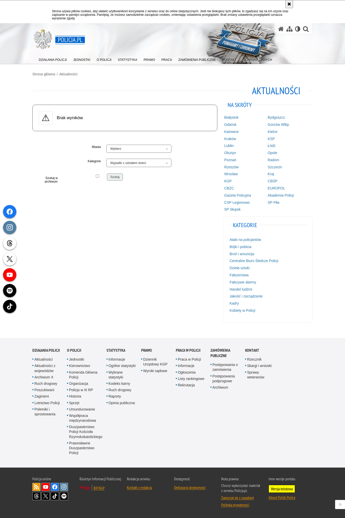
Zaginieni (41, 396)
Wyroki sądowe (155, 371)
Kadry (234, 303)
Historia (75, 396)
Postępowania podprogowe (224, 378)
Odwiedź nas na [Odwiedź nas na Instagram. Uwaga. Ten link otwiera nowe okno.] (64, 487)
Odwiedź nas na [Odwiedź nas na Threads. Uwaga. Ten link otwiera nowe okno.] (36, 496)
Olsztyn (230, 153)
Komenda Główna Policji (83, 374)
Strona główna (43, 74)
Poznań (230, 160)
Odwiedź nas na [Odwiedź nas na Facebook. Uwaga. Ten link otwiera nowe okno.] (55, 487)
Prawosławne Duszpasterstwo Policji (82, 448)
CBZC (229, 188)
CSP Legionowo (237, 202)
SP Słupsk (232, 209)
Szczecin (275, 167)
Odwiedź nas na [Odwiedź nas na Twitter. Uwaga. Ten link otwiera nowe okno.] (46, 496)
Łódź (271, 146)
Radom (273, 160)
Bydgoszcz (276, 117)
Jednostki (76, 359)
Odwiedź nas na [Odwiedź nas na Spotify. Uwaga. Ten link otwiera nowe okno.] (64, 496)
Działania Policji (46, 350)
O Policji (74, 350)
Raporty (115, 396)
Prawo (146, 350)
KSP (271, 139)
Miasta (96, 147)
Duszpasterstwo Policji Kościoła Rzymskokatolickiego (85, 432)
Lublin (229, 146)
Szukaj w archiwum (51, 179)
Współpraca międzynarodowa (82, 418)
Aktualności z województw (44, 368)
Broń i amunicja (242, 254)
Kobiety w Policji (242, 310)
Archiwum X (44, 377)
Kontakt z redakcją (139, 487)
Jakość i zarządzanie (246, 296)
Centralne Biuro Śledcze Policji (254, 261)
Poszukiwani (44, 390)
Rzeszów (231, 167)
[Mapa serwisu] (289, 29)
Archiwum (220, 387)
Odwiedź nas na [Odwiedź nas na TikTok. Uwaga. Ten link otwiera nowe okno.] (55, 496)
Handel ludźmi (241, 289)
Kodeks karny (119, 383)
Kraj (271, 174)
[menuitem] (52, 58)
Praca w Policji (188, 350)
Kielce (272, 132)
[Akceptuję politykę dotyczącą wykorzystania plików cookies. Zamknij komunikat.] (289, 4)
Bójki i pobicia (240, 247)
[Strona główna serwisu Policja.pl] (281, 29)
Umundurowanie (82, 409)
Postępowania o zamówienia (225, 367)
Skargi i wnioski (259, 366)
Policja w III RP (81, 390)
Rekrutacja (186, 385)
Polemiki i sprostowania (45, 411)
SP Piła (274, 202)
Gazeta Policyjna (237, 195)
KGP (228, 181)
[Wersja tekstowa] (297, 29)
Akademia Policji (281, 195)
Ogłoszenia (187, 372)
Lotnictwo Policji (47, 403)
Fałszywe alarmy (243, 282)
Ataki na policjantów (245, 240)
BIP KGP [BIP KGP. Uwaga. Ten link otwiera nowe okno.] (99, 487)
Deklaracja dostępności (190, 487)
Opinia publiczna (122, 403)
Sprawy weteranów (255, 374)
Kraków (230, 139)
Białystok (231, 117)
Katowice (231, 132)
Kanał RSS (36, 487)
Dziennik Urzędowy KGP (155, 361)
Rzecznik (254, 359)
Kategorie (94, 161)
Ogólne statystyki (122, 366)
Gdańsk (230, 124)
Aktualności (68, 74)
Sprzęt (74, 403)
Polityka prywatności (235, 504)
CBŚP (272, 181)
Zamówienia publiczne (220, 353)
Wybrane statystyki (116, 374)
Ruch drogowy (45, 383)
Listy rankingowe (191, 379)
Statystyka (116, 350)
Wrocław (231, 174)
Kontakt (252, 350)
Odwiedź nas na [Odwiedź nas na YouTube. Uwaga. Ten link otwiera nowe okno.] (46, 487)
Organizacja (78, 383)
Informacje (117, 359)
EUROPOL (276, 188)
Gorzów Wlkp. (279, 124)
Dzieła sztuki (240, 268)
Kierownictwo (79, 366)
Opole (272, 153)
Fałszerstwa (239, 275)
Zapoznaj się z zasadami (237, 497)
